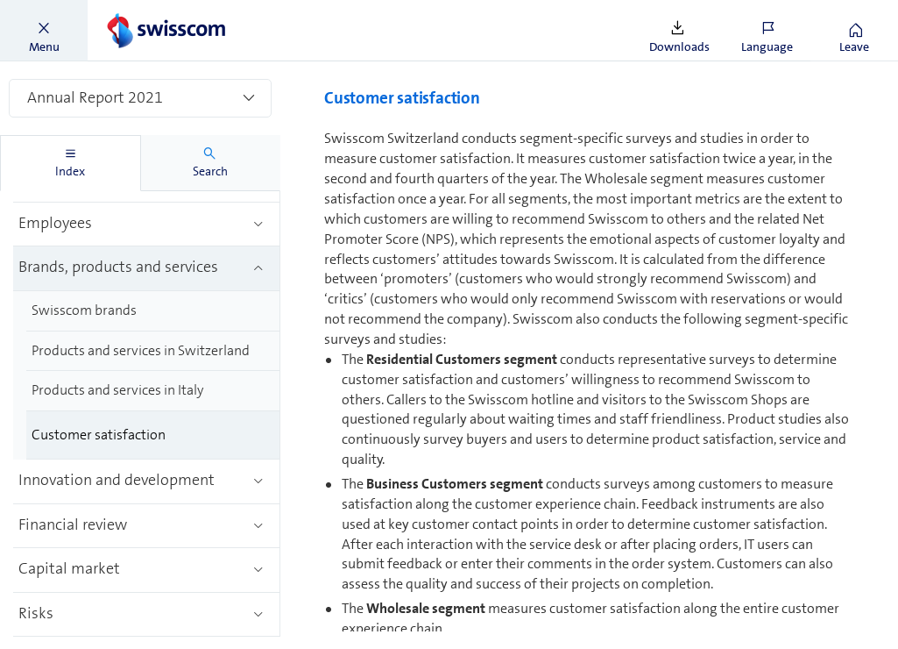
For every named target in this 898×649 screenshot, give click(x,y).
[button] (44, 30)
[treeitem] (146, 225)
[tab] (70, 163)
